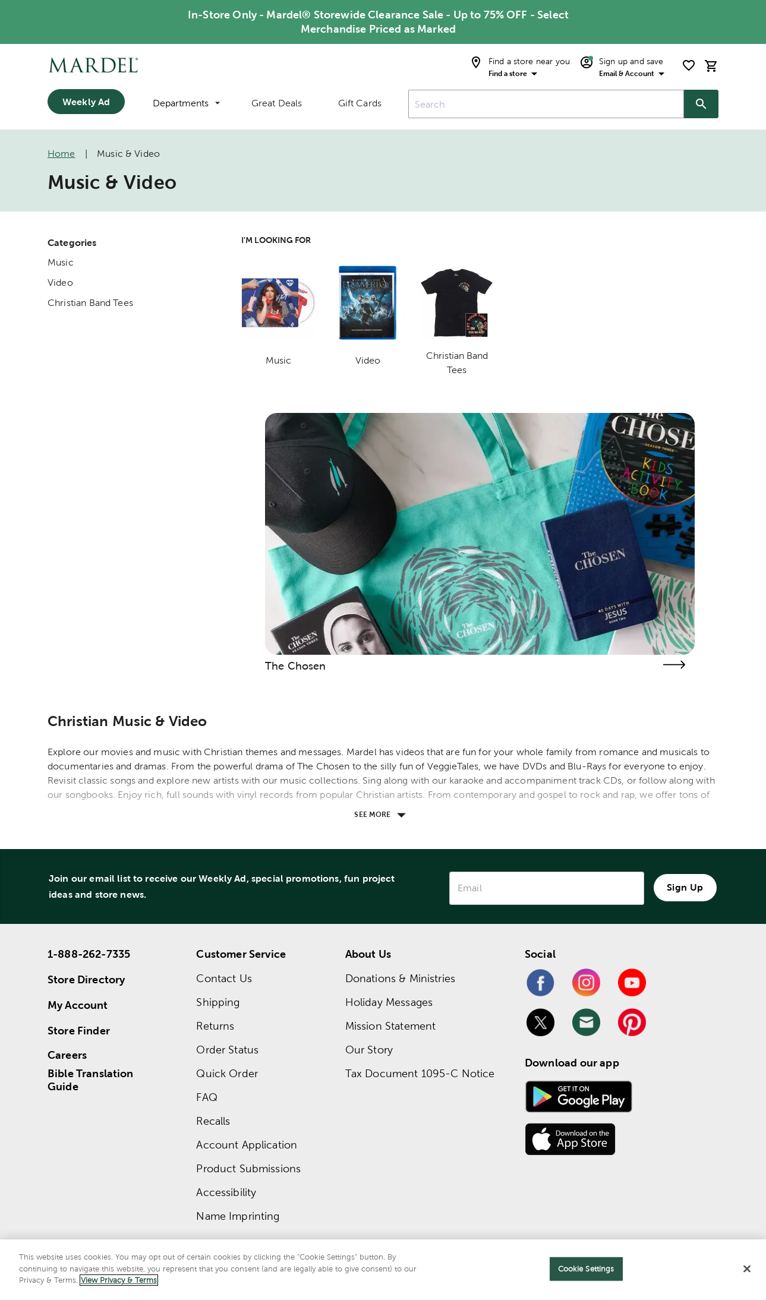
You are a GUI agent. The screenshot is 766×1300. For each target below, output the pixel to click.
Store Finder (79, 1030)
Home (61, 154)
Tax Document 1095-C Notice (420, 1073)
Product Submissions (248, 1168)
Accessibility (226, 1192)
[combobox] (546, 104)
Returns (215, 1026)
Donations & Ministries (400, 978)
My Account (78, 1005)
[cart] (711, 65)
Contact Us (224, 978)
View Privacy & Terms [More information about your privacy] (119, 1280)
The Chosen (295, 666)
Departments (186, 103)
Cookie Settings (586, 1268)
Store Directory (86, 979)
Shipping (217, 1002)
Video (60, 282)
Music (61, 262)
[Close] (747, 1269)
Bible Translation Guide (91, 1080)
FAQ (206, 1097)
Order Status (227, 1049)
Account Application (246, 1144)
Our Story (369, 1049)
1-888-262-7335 (89, 954)
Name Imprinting (237, 1216)
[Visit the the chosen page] (674, 664)
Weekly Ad (86, 101)
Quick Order (227, 1073)
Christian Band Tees (90, 303)
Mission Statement (390, 1026)
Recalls (213, 1121)
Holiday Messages (389, 1002)
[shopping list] (689, 65)
